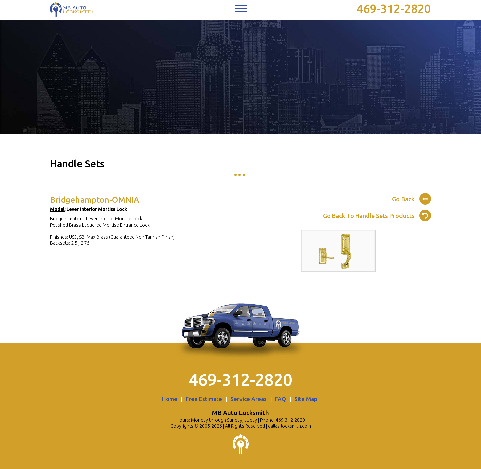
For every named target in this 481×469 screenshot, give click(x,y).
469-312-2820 (394, 8)
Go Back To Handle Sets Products (377, 215)
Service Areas (248, 399)
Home (169, 399)
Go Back (411, 198)
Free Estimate (204, 399)
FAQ (280, 399)
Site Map (305, 399)
